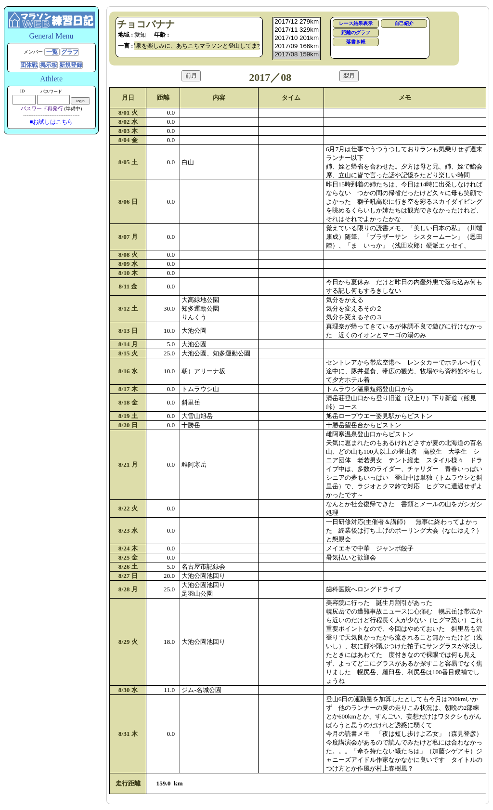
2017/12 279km (296, 22)
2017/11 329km (296, 30)
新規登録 (70, 65)
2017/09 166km (296, 46)
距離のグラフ (355, 32)
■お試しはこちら (51, 121)
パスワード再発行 (42, 108)
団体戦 (29, 65)
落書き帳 (355, 41)
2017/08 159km (296, 55)
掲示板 (48, 65)
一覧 (52, 52)
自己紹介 (404, 23)
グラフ (69, 52)
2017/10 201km (296, 38)
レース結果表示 (356, 23)
